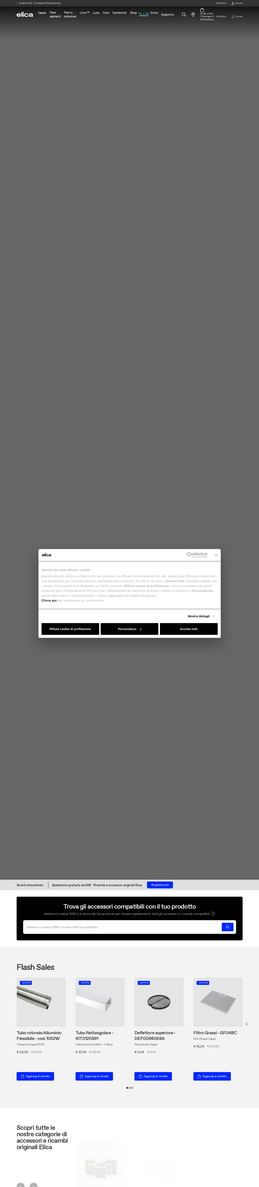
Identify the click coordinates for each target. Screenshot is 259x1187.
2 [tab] (129, 1088)
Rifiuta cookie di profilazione (70, 629)
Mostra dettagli (199, 616)
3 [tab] (132, 1088)
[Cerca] (124, 927)
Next (246, 1024)
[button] (213, 914)
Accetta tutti (189, 629)
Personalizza (129, 629)
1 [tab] (127, 1088)
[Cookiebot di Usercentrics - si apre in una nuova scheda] (189, 555)
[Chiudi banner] (216, 555)
